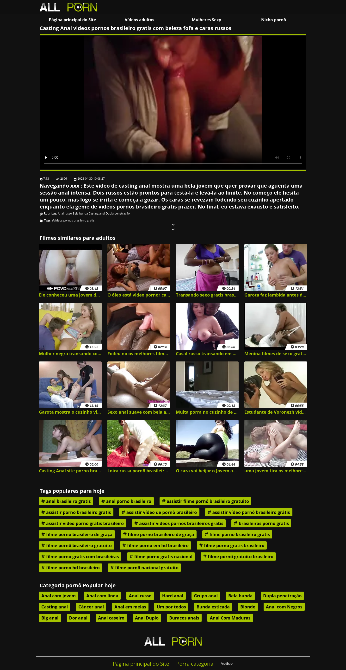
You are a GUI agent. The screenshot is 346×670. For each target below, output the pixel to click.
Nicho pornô (273, 19)
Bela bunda (80, 213)
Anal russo (65, 213)
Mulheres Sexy (206, 19)
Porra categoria (194, 663)
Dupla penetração (118, 213)
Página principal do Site (72, 19)
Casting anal (97, 213)
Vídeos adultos (139, 19)
